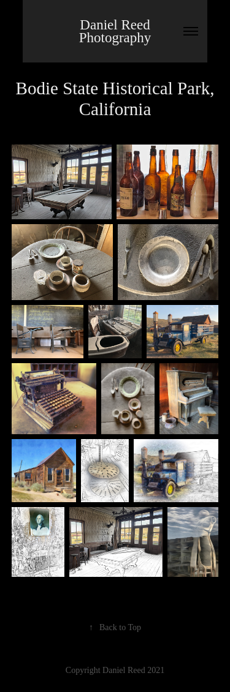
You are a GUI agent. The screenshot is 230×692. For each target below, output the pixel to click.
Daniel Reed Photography (116, 31)
